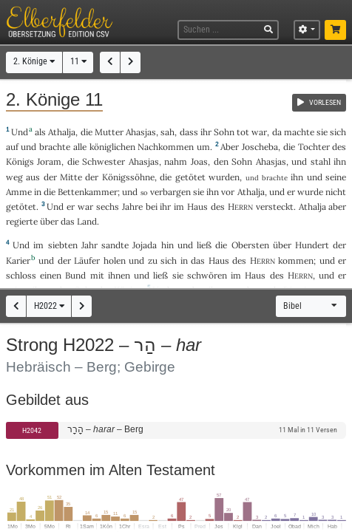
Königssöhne (128, 177)
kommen (296, 260)
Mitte (71, 177)
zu (153, 260)
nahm (175, 161)
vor (227, 191)
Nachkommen (166, 146)
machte (299, 131)
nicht (335, 191)
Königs (20, 161)
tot (243, 131)
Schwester (103, 161)
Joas (199, 161)
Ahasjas (141, 131)
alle (80, 146)
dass (189, 131)
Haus (197, 206)
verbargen (170, 191)
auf (12, 146)
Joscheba (260, 146)
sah (167, 131)
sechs (107, 206)
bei (152, 206)
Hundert (312, 244)
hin (167, 244)
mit (97, 275)
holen (115, 260)
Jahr (89, 244)
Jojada (144, 244)
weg (14, 177)
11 (78, 61)
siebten (63, 244)
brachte (54, 146)
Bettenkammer (88, 191)
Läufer (87, 260)
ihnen (119, 275)
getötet (190, 177)
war (259, 131)
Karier (18, 260)
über (49, 221)
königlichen (112, 146)
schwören (207, 275)
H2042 (31, 430)
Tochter (314, 146)
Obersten (250, 244)
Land (87, 221)
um (203, 146)
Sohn (224, 131)
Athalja (61, 131)
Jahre (132, 206)
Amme (19, 191)
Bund (75, 275)
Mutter (109, 131)
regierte (22, 221)
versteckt (275, 206)
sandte (115, 244)
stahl (321, 161)
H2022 (49, 306)
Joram (49, 161)
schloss (21, 275)
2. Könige (34, 61)
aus (33, 177)
